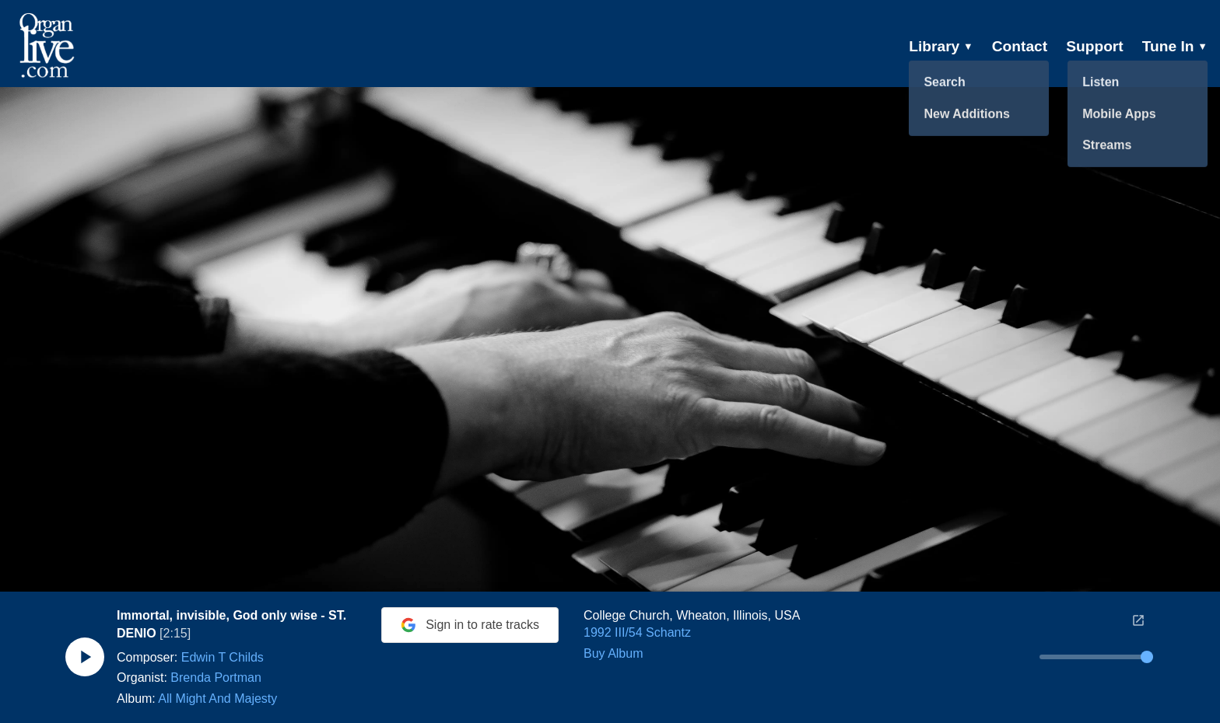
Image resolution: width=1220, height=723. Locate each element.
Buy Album (613, 653)
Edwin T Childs (222, 657)
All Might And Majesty (217, 698)
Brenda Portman (215, 677)
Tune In (1175, 46)
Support (1095, 46)
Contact (1019, 46)
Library (941, 46)
